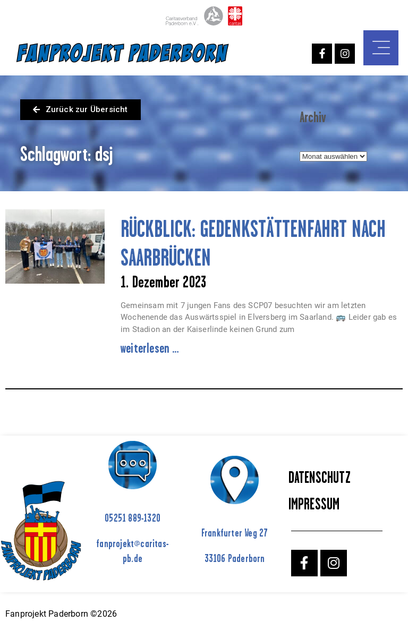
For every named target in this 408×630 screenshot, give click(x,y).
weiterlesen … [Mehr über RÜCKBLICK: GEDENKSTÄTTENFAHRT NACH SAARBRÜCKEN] (150, 347)
